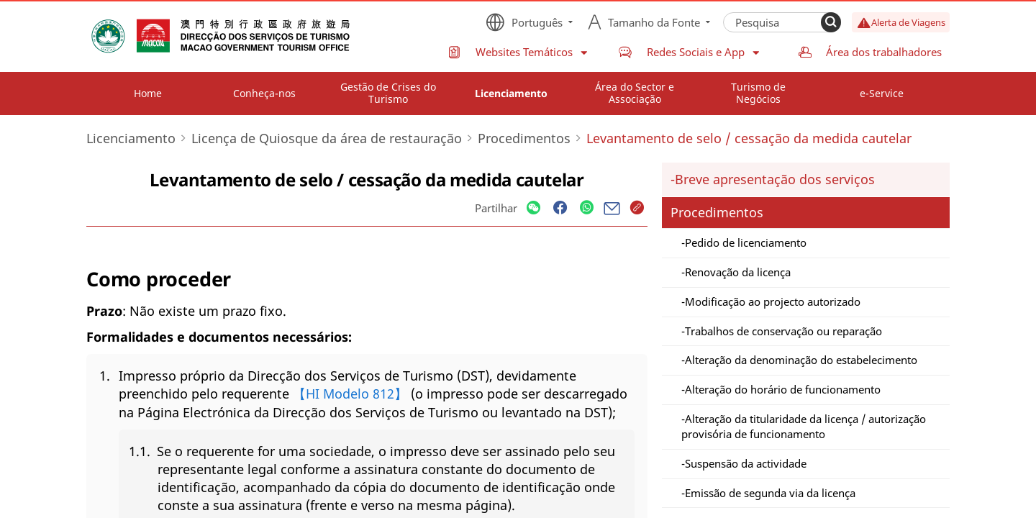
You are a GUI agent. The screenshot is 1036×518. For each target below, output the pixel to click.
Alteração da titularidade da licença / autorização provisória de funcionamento (803, 426)
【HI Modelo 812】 (350, 393)
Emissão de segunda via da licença (770, 493)
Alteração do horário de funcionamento (783, 389)
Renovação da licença (738, 272)
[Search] (831, 22)
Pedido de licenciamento (745, 242)
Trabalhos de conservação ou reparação (783, 331)
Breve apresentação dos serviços (775, 179)
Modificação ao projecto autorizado (772, 301)
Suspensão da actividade (745, 463)
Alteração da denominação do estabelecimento (801, 360)
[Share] (533, 208)
